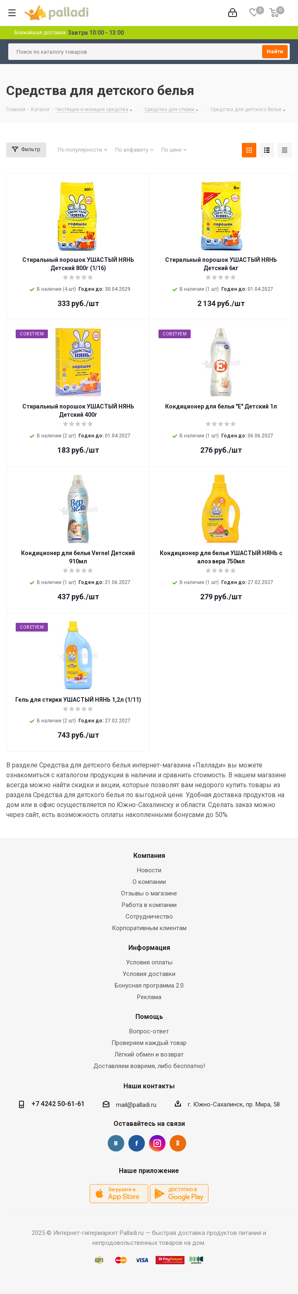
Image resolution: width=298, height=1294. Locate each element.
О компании (149, 882)
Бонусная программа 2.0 (149, 985)
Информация (149, 948)
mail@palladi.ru (136, 1105)
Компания (149, 856)
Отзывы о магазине (149, 893)
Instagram (157, 1143)
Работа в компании (149, 905)
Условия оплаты (149, 962)
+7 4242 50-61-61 (58, 1104)
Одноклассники (178, 1143)
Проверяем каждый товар (149, 1043)
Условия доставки (149, 974)
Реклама (149, 997)
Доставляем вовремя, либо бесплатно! (149, 1066)
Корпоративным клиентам (149, 928)
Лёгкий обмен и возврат (149, 1054)
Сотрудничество (149, 916)
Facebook (136, 1143)
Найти (275, 51)
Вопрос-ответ (149, 1031)
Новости (149, 870)
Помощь (149, 1017)
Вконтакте (116, 1143)
